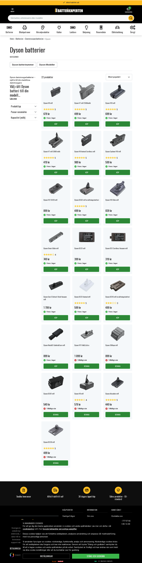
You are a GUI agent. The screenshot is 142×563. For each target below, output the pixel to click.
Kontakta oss (117, 516)
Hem (12, 39)
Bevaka (86, 366)
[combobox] (71, 18)
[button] (23, 106)
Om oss (90, 516)
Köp (55, 124)
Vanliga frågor (68, 516)
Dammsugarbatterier (34, 39)
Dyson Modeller (47, 64)
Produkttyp (16, 106)
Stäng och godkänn (96, 556)
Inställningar (46, 556)
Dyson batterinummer (23, 64)
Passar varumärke (19, 112)
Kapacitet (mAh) (18, 117)
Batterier (19, 39)
